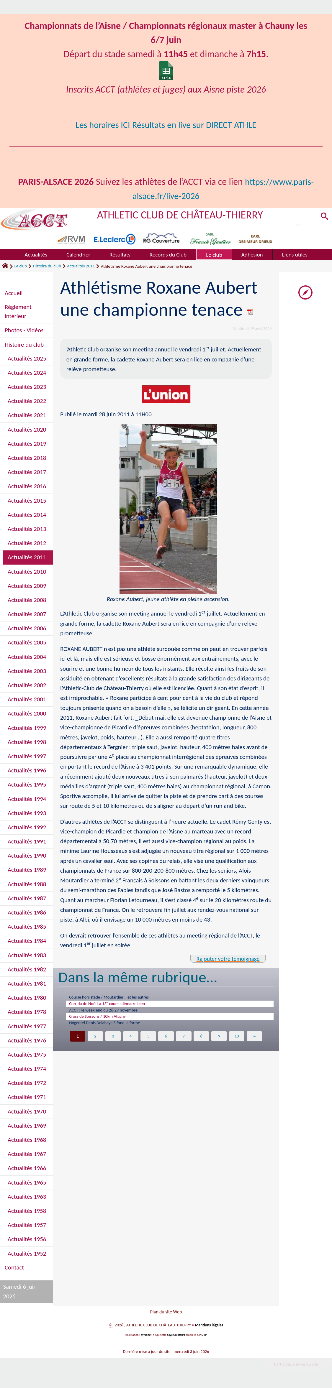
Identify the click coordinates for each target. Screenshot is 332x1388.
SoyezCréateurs (176, 1337)
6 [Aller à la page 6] (166, 1043)
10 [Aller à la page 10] (237, 1043)
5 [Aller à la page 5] (148, 1043)
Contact (14, 1267)
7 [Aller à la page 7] (183, 1043)
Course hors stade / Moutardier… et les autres (118, 998)
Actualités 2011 (81, 266)
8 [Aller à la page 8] (201, 1043)
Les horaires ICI (99, 125)
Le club (20, 266)
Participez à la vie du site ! (295, 1367)
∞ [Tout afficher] (255, 1043)
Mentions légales (209, 1327)
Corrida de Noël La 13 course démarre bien (116, 1005)
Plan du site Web (166, 1312)
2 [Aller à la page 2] (95, 1043)
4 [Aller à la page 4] (130, 1043)
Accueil (13, 293)
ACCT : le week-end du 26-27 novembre (111, 1013)
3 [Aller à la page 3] (112, 1043)
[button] (323, 217)
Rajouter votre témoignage (225, 959)
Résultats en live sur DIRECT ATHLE (196, 125)
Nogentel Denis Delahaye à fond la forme (113, 1029)
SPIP (204, 1337)
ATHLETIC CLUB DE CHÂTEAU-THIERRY (185, 214)
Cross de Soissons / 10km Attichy (104, 1021)
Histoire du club (47, 266)
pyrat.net (145, 1337)
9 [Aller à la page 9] (219, 1043)
